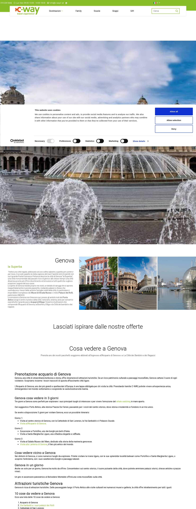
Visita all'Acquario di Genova (33, 433)
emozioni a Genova (18, 307)
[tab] (75, 132)
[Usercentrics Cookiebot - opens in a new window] (17, 37)
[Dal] (89, 143)
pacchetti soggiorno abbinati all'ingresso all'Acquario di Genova (91, 365)
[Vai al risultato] (159, 143)
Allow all (174, 7)
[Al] (108, 143)
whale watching (123, 411)
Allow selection (174, 16)
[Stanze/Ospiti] (129, 143)
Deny (173, 24)
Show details (139, 36)
